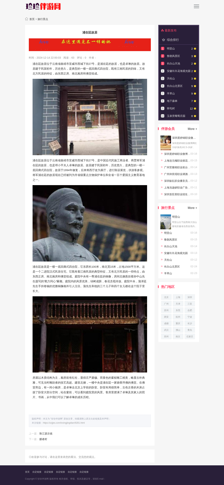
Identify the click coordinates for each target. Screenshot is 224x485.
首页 (32, 19)
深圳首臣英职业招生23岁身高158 (183, 194)
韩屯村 (171, 108)
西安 (166, 317)
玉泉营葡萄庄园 (176, 115)
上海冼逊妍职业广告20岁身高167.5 (184, 187)
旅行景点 (43, 19)
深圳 (190, 297)
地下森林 (172, 100)
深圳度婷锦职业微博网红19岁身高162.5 (184, 137)
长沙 (190, 323)
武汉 (166, 330)
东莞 (178, 310)
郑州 (166, 336)
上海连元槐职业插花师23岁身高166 (184, 160)
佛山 (178, 330)
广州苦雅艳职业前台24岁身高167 (183, 167)
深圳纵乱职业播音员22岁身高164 (183, 180)
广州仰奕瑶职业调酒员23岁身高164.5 (186, 174)
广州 (166, 303)
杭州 (178, 317)
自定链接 (36, 472)
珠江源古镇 (45, 433)
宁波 (190, 317)
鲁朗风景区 (173, 55)
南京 (178, 336)
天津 (178, 303)
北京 (166, 297)
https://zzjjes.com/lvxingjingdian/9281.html (64, 423)
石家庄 (189, 336)
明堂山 (171, 48)
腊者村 (43, 439)
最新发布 (169, 30)
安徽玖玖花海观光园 (179, 70)
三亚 (190, 303)
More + (192, 128)
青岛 (190, 330)
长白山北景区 (175, 85)
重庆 (178, 323)
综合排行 (170, 39)
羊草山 (171, 93)
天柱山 (171, 78)
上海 (178, 297)
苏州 (166, 310)
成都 (166, 323)
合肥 (190, 310)
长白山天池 (173, 63)
